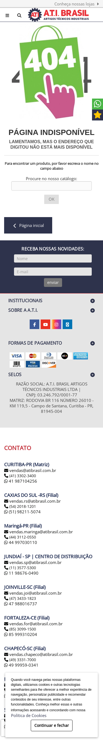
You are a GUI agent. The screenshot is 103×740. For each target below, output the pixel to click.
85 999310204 (20, 634)
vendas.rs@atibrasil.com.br (35, 501)
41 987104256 (20, 481)
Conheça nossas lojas (76, 4)
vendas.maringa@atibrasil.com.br (41, 531)
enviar (53, 282)
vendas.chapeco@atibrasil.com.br (41, 654)
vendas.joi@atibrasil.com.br (35, 593)
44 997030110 (20, 542)
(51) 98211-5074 (22, 511)
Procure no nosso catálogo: (51, 178)
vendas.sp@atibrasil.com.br (35, 562)
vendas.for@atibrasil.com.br (36, 623)
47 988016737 (20, 603)
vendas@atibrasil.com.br (32, 470)
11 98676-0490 (21, 573)
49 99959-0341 (21, 665)
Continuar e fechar (51, 725)
